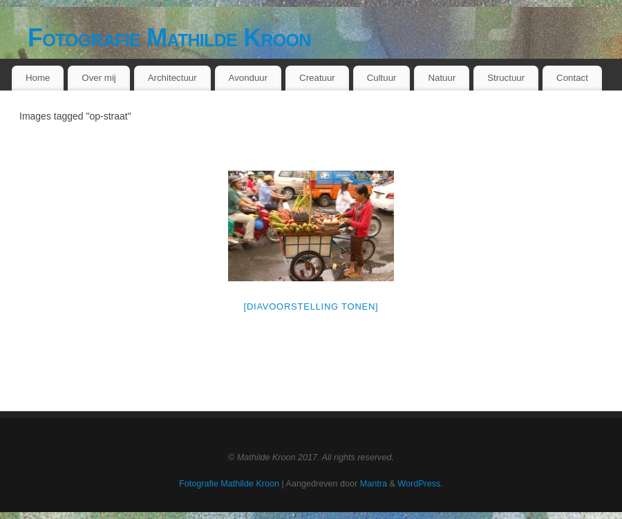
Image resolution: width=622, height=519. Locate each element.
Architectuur (172, 78)
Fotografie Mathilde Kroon (169, 37)
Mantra (373, 484)
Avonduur (248, 78)
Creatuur (317, 78)
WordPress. (420, 484)
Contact (572, 78)
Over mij (99, 78)
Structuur (506, 78)
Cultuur (382, 78)
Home (38, 78)
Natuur (441, 78)
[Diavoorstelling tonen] (311, 306)
